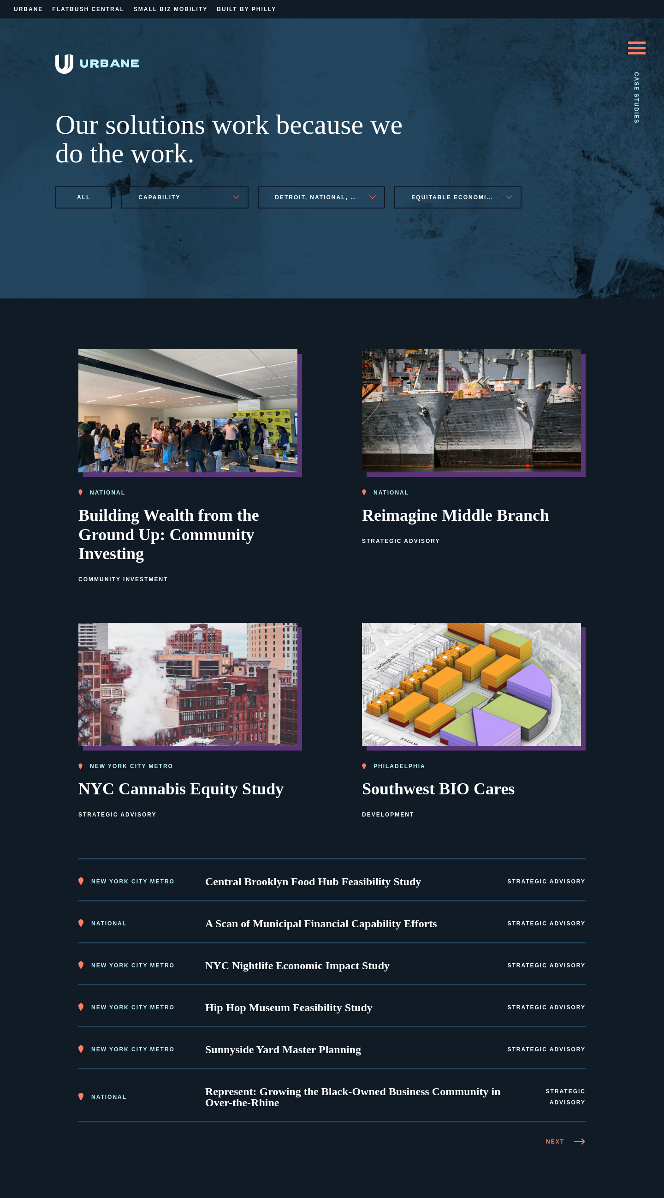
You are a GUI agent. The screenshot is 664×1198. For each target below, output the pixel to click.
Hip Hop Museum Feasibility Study (289, 1007)
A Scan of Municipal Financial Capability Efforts (321, 923)
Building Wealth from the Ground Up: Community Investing (168, 534)
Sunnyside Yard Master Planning (283, 1049)
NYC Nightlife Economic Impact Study (297, 965)
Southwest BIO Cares (438, 789)
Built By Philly (246, 9)
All (83, 197)
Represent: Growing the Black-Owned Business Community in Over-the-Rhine (353, 1097)
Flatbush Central (88, 9)
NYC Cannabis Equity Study (181, 789)
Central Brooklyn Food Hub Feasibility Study (313, 881)
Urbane (28, 9)
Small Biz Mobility (171, 9)
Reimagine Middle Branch (455, 515)
